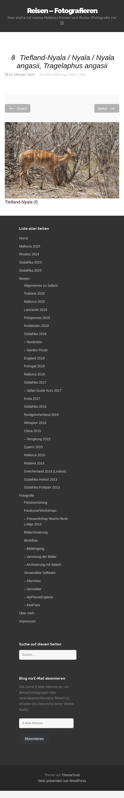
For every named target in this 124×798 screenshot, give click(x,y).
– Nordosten (33, 342)
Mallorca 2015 (34, 455)
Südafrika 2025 (30, 270)
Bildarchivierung (36, 532)
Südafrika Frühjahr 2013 (42, 487)
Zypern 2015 (33, 447)
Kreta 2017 (32, 399)
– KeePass (32, 605)
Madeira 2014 (34, 463)
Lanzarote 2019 (35, 310)
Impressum (27, 621)
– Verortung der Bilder (40, 557)
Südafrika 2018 (35, 334)
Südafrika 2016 (35, 406)
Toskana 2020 (34, 293)
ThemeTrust (71, 775)
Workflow (31, 540)
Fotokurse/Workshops (40, 510)
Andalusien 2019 (36, 326)
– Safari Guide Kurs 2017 (42, 390)
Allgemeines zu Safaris (41, 285)
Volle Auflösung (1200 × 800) (64, 75)
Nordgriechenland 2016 (41, 415)
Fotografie (26, 495)
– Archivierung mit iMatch (42, 565)
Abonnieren (34, 739)
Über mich (26, 613)
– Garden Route (36, 350)
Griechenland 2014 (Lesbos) (45, 471)
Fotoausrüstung (35, 502)
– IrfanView (32, 581)
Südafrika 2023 (30, 262)
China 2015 (32, 431)
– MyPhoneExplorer (38, 597)
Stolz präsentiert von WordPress (62, 781)
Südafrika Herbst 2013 (40, 479)
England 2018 (34, 358)
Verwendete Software (40, 573)
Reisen (24, 279)
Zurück (17, 108)
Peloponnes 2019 (37, 318)
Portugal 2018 (34, 366)
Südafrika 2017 (35, 382)
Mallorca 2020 (34, 301)
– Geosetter (32, 589)
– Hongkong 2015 (37, 439)
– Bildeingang (34, 548)
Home (23, 238)
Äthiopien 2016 (35, 423)
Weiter (107, 108)
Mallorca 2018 (34, 374)
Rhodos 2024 (29, 254)
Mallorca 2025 (29, 246)
